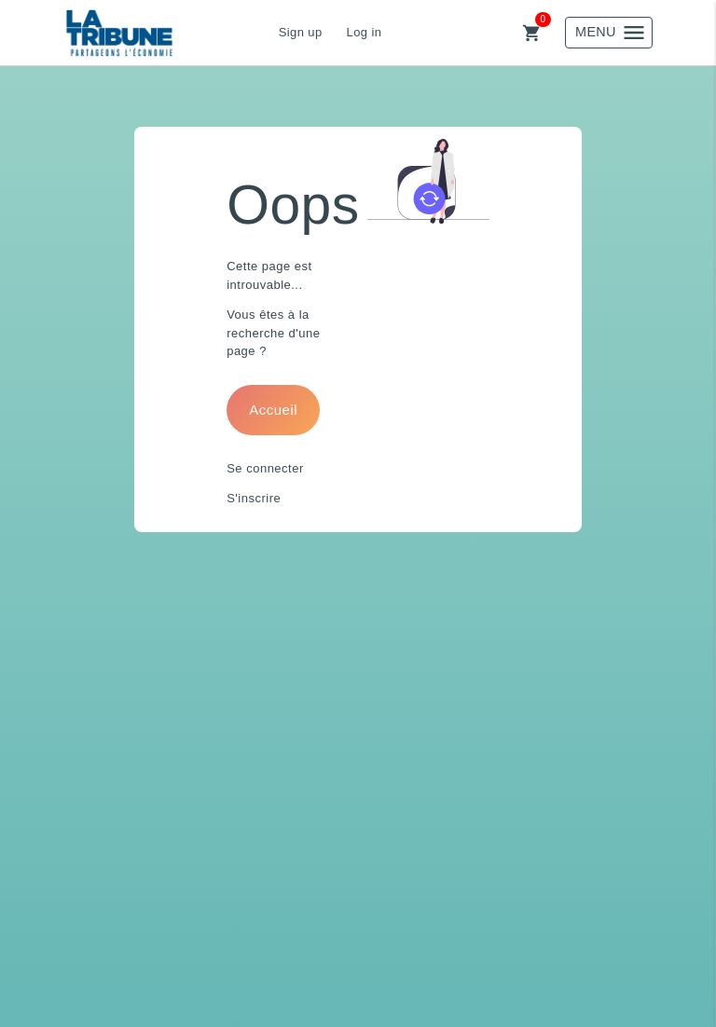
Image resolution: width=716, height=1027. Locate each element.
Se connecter (265, 468)
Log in (364, 32)
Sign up (301, 32)
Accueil (273, 410)
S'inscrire (254, 498)
